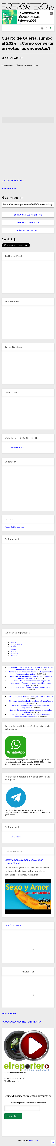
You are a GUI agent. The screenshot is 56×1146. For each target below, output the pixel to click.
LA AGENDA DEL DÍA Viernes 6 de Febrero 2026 (30, 687)
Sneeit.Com (33, 1140)
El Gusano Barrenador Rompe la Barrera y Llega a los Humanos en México (31, 677)
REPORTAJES (9, 1013)
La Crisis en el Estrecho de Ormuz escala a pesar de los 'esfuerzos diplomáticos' (31, 673)
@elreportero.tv (17, 447)
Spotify (13, 642)
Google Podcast (17, 644)
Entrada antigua (28, 222)
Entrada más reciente (28, 215)
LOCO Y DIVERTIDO (13, 180)
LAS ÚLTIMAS (13, 925)
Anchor (14, 649)
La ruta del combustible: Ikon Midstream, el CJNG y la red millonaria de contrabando (31, 668)
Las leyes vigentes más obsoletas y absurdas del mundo (31, 696)
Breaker (14, 656)
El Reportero (16, 837)
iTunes (13, 647)
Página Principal (28, 230)
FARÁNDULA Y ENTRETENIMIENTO (21, 1021)
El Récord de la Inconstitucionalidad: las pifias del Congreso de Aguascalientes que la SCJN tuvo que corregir (31, 683)
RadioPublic (15, 653)
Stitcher (14, 651)
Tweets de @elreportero (14, 527)
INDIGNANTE (9, 188)
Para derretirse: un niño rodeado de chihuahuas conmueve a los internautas (31, 715)
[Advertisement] (27, 92)
